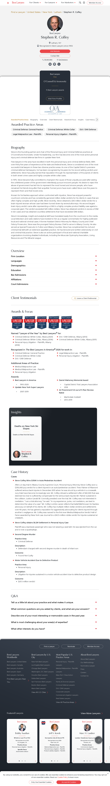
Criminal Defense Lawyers (65, 685)
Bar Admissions (18, 275)
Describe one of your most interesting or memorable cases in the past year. (48, 615)
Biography (34, 120)
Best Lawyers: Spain (14, 672)
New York (47, 12)
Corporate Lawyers (63, 692)
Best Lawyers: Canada (15, 665)
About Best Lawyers (88, 659)
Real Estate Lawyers (63, 698)
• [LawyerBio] (22, 761)
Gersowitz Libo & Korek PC (54, 738)
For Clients (34, 3)
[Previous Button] (8, 741)
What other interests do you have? (28, 628)
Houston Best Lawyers (39, 675)
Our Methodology (87, 662)
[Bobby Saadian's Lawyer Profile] (22, 728)
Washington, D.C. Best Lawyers (42, 672)
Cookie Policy (62, 777)
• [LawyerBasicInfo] (19, 761)
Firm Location (17, 256)
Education (16, 270)
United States (34, 12)
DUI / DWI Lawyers (63, 688)
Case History (90, 120)
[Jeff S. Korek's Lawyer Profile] (54, 728)
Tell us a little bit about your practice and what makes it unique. (42, 602)
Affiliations (16, 279)
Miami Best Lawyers (38, 688)
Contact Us (84, 676)
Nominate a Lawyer (88, 666)
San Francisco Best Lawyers (41, 682)
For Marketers (67, 3)
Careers (83, 672)
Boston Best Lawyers (38, 685)
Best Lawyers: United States (16, 662)
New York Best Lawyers (39, 662)
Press (82, 669)
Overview (43, 120)
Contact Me (55, 56)
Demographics (18, 265)
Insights (81, 120)
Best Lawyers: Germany (15, 675)
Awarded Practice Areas (19, 120)
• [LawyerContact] (25, 761)
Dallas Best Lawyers (38, 678)
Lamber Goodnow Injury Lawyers (87, 738)
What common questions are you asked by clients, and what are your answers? (50, 609)
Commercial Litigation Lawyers (67, 695)
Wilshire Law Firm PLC (22, 738)
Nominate (71, 646)
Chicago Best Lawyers (39, 668)
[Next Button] (35, 741)
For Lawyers (50, 3)
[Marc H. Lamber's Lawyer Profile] (87, 728)
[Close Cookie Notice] (108, 773)
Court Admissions (19, 284)
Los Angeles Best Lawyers (40, 665)
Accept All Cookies (69, 782)
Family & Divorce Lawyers (65, 682)
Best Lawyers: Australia (15, 668)
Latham (58, 12)
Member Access (93, 646)
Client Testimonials (55, 120)
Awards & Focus (70, 120)
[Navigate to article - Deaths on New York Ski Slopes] (26, 438)
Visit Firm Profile (55, 99)
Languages (16, 261)
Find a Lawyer (18, 12)
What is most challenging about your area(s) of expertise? (39, 622)
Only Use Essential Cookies (41, 782)
